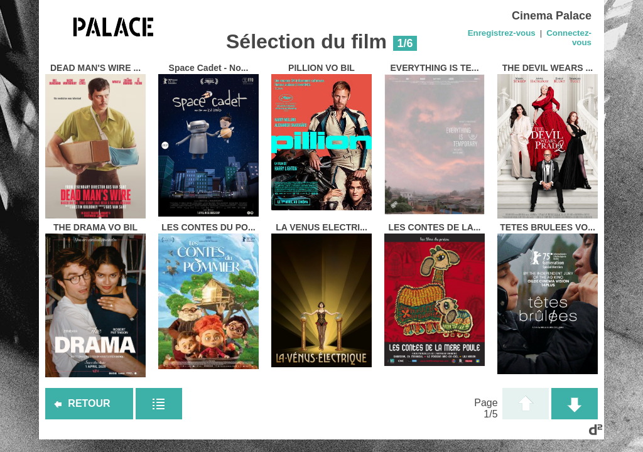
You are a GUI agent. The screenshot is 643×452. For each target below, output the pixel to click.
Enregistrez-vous (502, 33)
